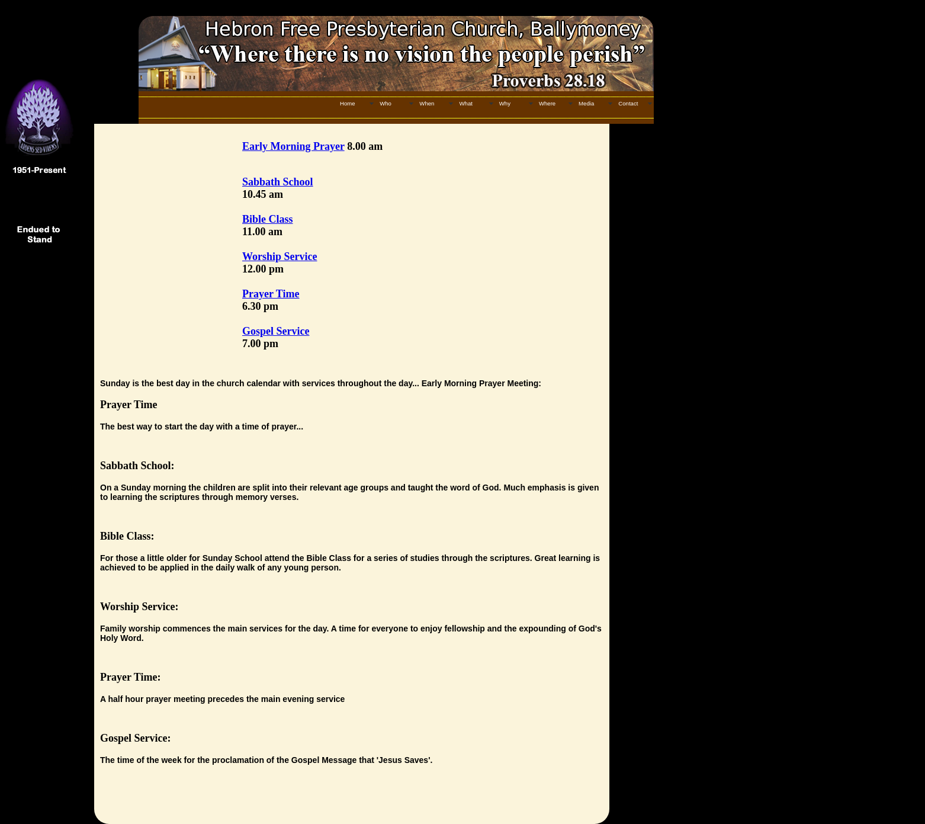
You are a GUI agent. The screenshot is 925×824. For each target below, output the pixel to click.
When (426, 103)
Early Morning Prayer (293, 146)
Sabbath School (277, 182)
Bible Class (267, 219)
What (466, 103)
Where (547, 103)
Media (586, 103)
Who (385, 103)
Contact (628, 103)
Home (347, 103)
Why (504, 103)
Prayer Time (270, 294)
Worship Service (279, 256)
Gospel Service (275, 331)
